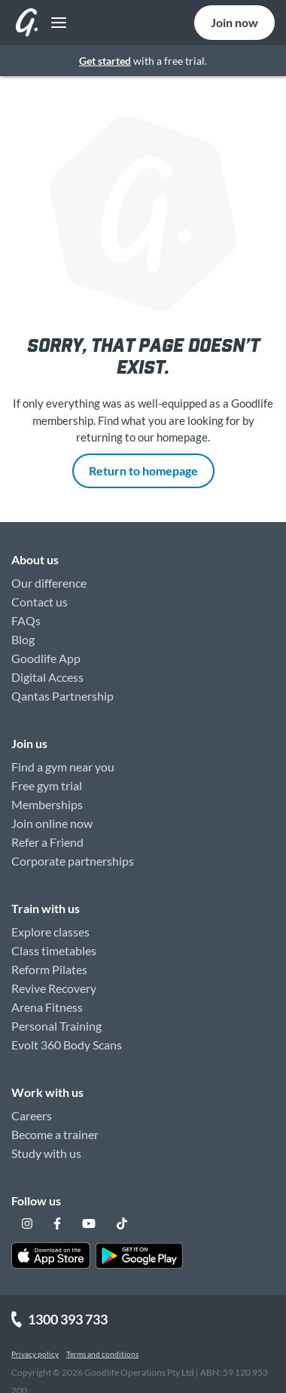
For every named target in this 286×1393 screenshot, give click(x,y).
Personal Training (56, 1026)
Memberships (47, 804)
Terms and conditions (102, 1353)
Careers (31, 1115)
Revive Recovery (53, 988)
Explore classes (50, 931)
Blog (23, 639)
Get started (105, 60)
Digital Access (47, 677)
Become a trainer (55, 1134)
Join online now (52, 823)
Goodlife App (46, 658)
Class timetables (53, 950)
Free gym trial (46, 785)
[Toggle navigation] (54, 23)
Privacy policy (35, 1353)
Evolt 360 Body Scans (66, 1044)
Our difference (49, 583)
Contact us (39, 601)
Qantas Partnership (62, 696)
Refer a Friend (47, 842)
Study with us (46, 1153)
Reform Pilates (49, 969)
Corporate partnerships (72, 861)
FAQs (26, 620)
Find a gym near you (62, 766)
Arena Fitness (47, 1007)
